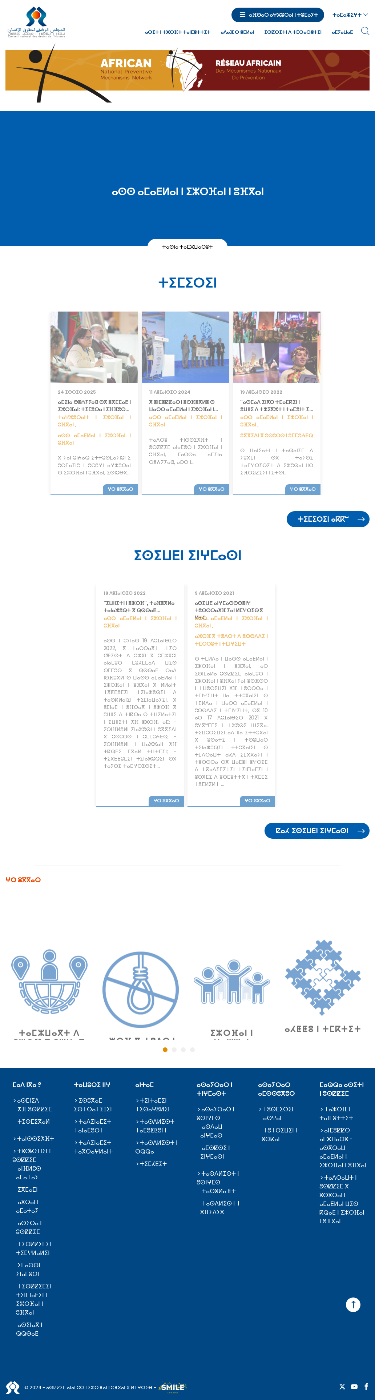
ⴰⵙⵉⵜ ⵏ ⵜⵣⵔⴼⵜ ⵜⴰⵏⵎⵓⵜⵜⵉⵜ (177, 32)
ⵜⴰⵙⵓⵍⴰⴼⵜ (219, 1191)
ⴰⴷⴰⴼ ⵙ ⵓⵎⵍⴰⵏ (237, 32)
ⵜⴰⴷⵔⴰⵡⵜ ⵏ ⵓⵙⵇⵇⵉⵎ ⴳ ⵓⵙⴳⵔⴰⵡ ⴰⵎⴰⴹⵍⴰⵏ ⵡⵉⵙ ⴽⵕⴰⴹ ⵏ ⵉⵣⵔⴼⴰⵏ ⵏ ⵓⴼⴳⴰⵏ (341, 1199)
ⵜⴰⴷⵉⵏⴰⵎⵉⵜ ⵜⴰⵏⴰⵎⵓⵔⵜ (92, 1126)
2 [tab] (174, 1049)
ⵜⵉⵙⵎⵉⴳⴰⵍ (33, 1122)
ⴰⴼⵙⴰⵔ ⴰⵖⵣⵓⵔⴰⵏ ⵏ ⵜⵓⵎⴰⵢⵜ (283, 15)
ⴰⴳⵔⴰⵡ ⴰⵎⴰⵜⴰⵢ (27, 1206)
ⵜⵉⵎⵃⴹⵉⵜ (153, 1164)
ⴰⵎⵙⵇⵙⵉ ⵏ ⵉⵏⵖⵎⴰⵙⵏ (215, 1152)
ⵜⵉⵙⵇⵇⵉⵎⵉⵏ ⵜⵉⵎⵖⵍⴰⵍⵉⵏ (33, 1248)
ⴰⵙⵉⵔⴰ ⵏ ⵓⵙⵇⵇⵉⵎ (29, 1227)
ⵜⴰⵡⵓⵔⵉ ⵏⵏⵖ (92, 1084)
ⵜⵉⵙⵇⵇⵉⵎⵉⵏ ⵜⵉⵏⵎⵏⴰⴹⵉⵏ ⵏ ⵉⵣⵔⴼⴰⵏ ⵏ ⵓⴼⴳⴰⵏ (33, 1299)
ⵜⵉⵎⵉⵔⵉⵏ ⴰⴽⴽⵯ (323, 519)
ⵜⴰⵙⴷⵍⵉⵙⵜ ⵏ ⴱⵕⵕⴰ (156, 1147)
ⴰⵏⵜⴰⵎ (144, 1084)
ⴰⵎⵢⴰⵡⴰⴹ (342, 32)
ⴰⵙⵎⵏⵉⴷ (28, 1100)
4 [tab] (192, 1049)
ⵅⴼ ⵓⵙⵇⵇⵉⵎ (34, 1109)
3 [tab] (183, 1049)
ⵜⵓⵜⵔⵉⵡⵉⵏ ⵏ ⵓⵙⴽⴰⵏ (279, 1134)
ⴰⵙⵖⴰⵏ (272, 1118)
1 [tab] (165, 1049)
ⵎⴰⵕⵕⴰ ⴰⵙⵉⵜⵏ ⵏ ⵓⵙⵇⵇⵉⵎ (341, 1089)
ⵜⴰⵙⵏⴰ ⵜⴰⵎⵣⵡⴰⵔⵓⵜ (187, 247)
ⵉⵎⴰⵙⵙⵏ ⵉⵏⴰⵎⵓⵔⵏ (28, 1269)
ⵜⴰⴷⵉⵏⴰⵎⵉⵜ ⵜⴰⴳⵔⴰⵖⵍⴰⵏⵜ (93, 1147)
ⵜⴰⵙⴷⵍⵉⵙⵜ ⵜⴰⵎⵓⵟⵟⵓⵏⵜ (154, 1126)
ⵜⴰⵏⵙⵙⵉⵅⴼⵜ (35, 1139)
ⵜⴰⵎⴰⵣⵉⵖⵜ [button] (347, 15)
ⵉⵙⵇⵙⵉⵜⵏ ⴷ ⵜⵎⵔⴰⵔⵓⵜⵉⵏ (293, 32)
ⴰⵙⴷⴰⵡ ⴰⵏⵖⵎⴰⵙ (211, 1131)
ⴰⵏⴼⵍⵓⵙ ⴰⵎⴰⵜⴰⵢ (28, 1173)
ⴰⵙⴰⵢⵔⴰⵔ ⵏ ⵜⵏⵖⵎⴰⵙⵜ (214, 1089)
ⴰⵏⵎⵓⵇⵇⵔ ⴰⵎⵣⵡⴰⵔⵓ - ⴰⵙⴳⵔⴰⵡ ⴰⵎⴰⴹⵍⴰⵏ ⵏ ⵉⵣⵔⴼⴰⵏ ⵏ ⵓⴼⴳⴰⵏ (342, 1148)
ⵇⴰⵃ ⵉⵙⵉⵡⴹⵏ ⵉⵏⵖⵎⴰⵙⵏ (312, 831)
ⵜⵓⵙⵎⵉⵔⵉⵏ (278, 1109)
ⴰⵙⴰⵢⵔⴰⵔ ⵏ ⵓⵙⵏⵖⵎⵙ (215, 1113)
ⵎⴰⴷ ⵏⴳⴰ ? (26, 1084)
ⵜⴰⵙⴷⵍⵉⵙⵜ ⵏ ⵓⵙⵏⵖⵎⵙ (218, 1178)
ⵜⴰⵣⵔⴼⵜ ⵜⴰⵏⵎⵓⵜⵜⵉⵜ (336, 1113)
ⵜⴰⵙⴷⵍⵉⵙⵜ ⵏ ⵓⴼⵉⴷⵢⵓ (219, 1207)
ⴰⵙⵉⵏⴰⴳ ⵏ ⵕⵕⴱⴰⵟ (29, 1329)
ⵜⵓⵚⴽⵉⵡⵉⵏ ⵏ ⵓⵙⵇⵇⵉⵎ (31, 1155)
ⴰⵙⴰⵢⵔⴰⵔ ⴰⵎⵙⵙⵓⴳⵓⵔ (276, 1089)
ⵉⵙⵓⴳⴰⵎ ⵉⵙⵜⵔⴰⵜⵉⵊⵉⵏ (93, 1105)
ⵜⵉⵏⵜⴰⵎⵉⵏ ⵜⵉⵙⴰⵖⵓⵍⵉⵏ (152, 1105)
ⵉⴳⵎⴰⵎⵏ (27, 1190)
